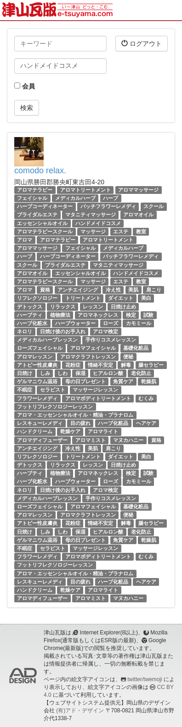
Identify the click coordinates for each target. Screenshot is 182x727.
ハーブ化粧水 (32, 323)
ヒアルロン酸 (108, 373)
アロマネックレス (98, 315)
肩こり (153, 289)
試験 (148, 315)
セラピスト (52, 389)
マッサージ (93, 231)
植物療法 (60, 315)
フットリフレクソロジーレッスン (55, 406)
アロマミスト (90, 440)
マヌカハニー (128, 440)
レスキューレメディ (40, 423)
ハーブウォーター (75, 323)
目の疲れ (80, 423)
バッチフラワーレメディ (108, 206)
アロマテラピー (34, 190)
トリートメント (83, 298)
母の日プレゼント (85, 381)
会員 (24, 86)
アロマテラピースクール (45, 231)
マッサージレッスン (95, 389)
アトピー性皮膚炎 (37, 365)
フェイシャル (32, 198)
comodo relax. (40, 170)
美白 (146, 298)
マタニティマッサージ (90, 215)
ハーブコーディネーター (45, 206)
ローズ (110, 323)
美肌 (133, 289)
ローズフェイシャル (40, 348)
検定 (131, 315)
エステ (120, 231)
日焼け (24, 373)
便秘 (128, 356)
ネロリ (24, 331)
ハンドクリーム (34, 431)
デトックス (29, 306)
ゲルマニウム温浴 (37, 381)
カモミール (138, 323)
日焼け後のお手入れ (62, 331)
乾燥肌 (148, 381)
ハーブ (110, 198)
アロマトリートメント (85, 190)
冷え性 (113, 289)
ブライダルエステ (37, 215)
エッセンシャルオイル (42, 223)
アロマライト (103, 431)
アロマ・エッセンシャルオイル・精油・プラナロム (75, 415)
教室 (141, 231)
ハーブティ (29, 315)
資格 (45, 289)
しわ (62, 373)
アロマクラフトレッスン (88, 356)
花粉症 (72, 365)
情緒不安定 (100, 365)
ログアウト (141, 43)
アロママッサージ (138, 190)
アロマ (24, 239)
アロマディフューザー (42, 440)
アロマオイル (138, 215)
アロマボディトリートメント (98, 398)
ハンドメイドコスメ (98, 223)
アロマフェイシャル (93, 348)
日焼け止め (123, 306)
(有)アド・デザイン (80, 710)
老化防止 (141, 373)
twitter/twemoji (144, 679)
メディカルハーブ (75, 198)
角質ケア (123, 381)
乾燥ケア (70, 431)
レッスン (93, 306)
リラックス (62, 306)
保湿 (80, 373)
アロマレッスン (34, 356)
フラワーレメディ (37, 398)
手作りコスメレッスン (110, 339)
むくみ (146, 398)
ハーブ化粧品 (113, 423)
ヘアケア (146, 423)
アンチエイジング (77, 289)
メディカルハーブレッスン (47, 339)
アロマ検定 (105, 331)
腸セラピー (151, 365)
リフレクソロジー (37, 298)
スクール (153, 206)
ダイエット (120, 298)
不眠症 (24, 389)
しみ (45, 373)
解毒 (126, 365)
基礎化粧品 (135, 348)
